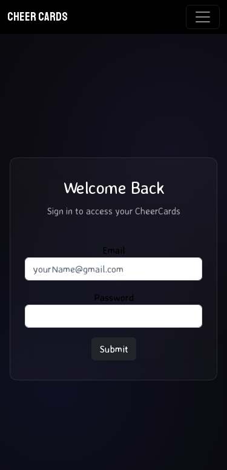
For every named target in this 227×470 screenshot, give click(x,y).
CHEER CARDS (37, 16)
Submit (113, 349)
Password (114, 297)
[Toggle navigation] (203, 17)
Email (113, 250)
